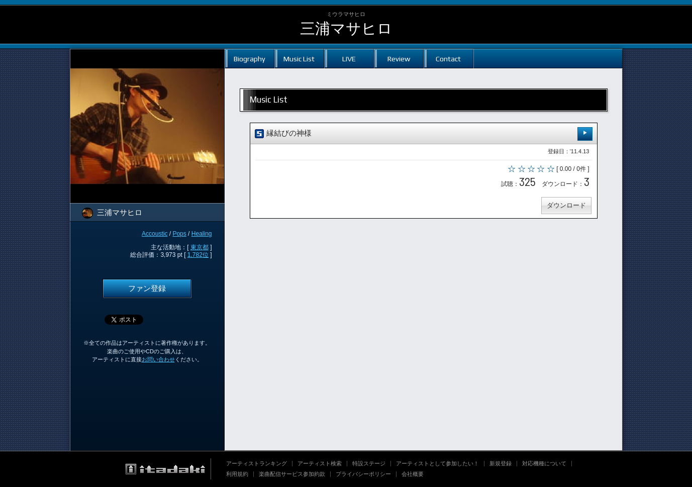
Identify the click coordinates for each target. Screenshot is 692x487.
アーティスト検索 (320, 463)
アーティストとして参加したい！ (437, 463)
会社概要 (413, 474)
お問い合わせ (158, 359)
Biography (249, 58)
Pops (179, 233)
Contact (448, 58)
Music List (299, 58)
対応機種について (544, 463)
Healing (201, 233)
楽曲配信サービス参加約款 (292, 474)
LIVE (349, 58)
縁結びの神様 (423, 134)
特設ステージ (368, 463)
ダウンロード (566, 205)
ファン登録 (147, 288)
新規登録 (500, 463)
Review (398, 58)
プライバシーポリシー (363, 474)
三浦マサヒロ (346, 28)
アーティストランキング (256, 463)
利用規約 (237, 474)
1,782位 (198, 254)
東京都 (199, 247)
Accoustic (154, 233)
